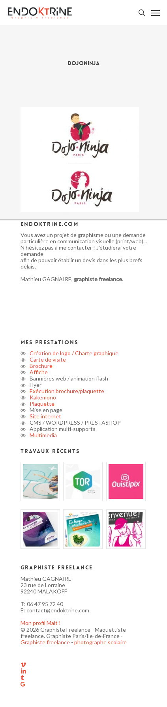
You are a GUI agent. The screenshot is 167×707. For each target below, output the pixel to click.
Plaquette (41, 403)
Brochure (40, 365)
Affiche (38, 372)
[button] (155, 13)
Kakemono (42, 397)
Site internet (44, 416)
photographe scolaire (100, 642)
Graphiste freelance (46, 642)
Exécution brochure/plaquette (66, 391)
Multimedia (42, 435)
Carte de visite (47, 359)
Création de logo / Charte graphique (73, 353)
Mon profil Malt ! (41, 622)
